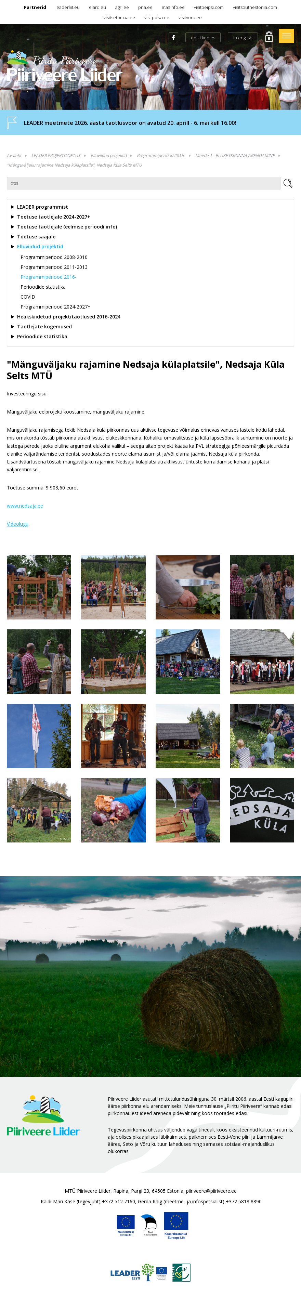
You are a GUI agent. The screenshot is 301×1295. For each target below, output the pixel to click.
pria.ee (145, 7)
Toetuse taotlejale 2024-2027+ (53, 216)
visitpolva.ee (156, 17)
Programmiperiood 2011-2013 (54, 267)
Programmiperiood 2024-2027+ (56, 306)
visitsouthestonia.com (255, 7)
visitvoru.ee (190, 17)
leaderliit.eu (67, 7)
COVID (28, 296)
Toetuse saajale (36, 236)
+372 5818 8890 (244, 1201)
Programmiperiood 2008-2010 (54, 257)
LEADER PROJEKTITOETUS (55, 155)
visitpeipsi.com (209, 7)
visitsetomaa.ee (119, 17)
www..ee (25, 505)
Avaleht (14, 155)
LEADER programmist (42, 207)
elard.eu (97, 7)
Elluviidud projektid (109, 155)
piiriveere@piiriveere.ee (211, 1191)
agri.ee (122, 7)
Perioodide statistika (43, 287)
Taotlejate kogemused (44, 326)
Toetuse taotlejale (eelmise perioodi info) (67, 226)
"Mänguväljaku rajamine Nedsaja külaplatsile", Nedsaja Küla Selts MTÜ (74, 165)
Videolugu (17, 524)
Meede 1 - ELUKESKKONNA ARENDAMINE (235, 155)
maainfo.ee (173, 7)
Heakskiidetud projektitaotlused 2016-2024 (68, 316)
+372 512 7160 (118, 1201)
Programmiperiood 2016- (161, 155)
